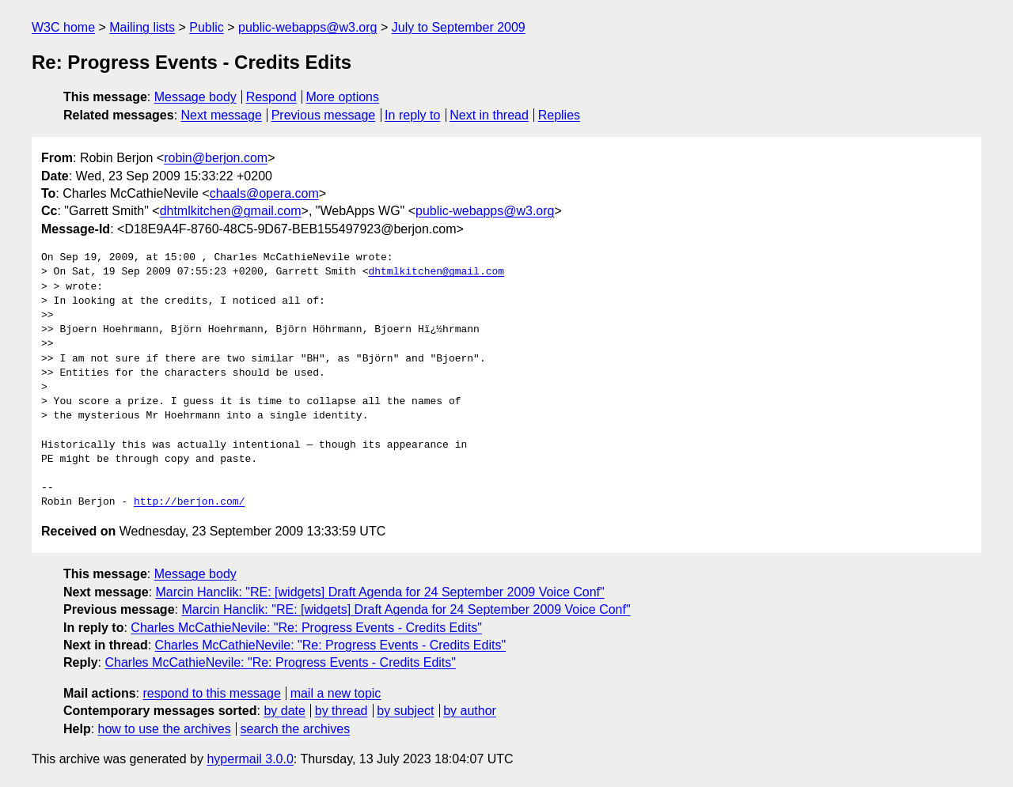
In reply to (412, 115)
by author (469, 710)
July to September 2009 (458, 27)
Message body (195, 97)
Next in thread (489, 115)
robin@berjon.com (215, 158)
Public (206, 27)
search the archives (296, 729)
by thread (341, 710)
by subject (405, 710)
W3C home (63, 27)
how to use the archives (164, 729)
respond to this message (211, 693)
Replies (559, 115)
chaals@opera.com (264, 193)
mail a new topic (335, 693)
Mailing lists (142, 27)
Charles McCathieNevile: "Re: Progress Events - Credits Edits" (306, 627)
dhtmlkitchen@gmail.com (231, 211)
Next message (221, 115)
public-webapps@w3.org (307, 27)
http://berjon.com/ (189, 502)
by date (284, 710)
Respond (271, 97)
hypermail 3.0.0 (250, 759)
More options (343, 97)
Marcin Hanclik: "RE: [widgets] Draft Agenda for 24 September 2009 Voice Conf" (380, 592)
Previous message (323, 115)
